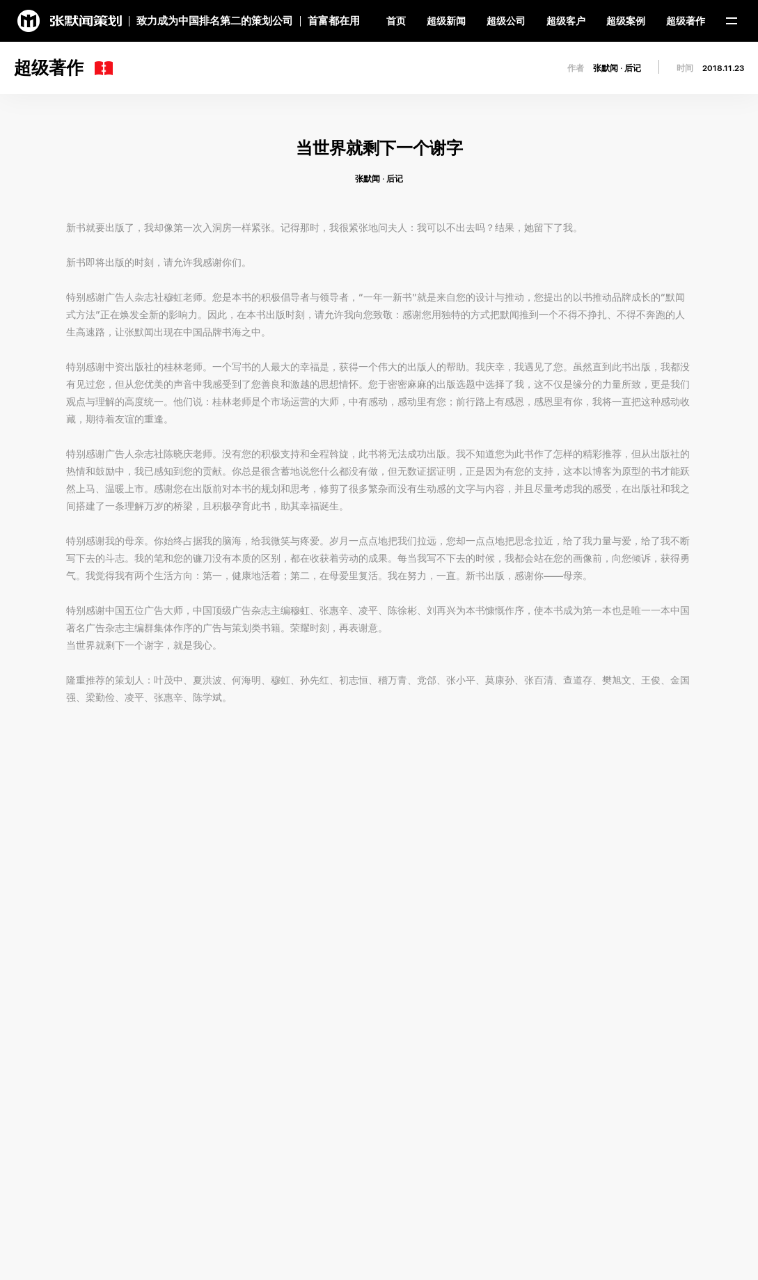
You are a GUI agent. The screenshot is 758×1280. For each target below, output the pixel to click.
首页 (396, 20)
